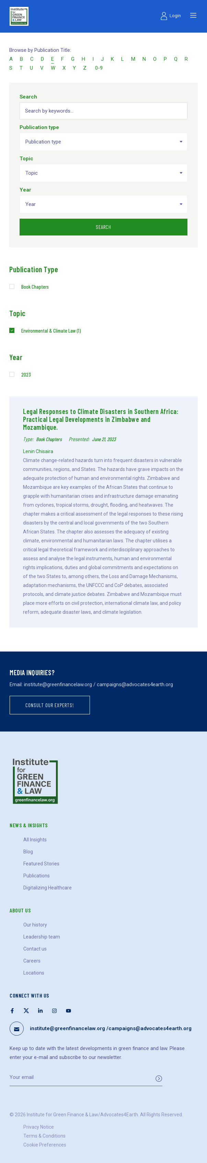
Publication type (39, 127)
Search (28, 97)
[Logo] (19, 16)
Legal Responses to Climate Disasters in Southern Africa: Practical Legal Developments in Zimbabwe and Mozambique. (100, 419)
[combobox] (103, 142)
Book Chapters (35, 287)
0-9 (99, 68)
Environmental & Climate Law (51, 330)
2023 (26, 374)
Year (25, 190)
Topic (26, 159)
